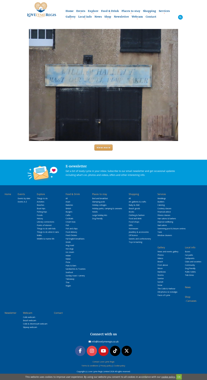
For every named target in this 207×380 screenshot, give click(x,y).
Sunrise (160, 278)
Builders (160, 201)
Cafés (68, 215)
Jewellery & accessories (139, 232)
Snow (159, 285)
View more (103, 147)
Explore (93, 11)
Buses (187, 251)
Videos (160, 258)
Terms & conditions (89, 365)
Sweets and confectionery (140, 238)
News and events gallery (167, 251)
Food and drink (135, 218)
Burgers (69, 211)
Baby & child (134, 205)
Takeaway (70, 279)
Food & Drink (110, 11)
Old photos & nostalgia (167, 292)
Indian (68, 255)
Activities (40, 201)
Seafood (69, 272)
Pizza (68, 262)
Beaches (40, 205)
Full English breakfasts (75, 238)
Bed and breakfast (100, 198)
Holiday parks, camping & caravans (107, 208)
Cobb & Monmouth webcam (35, 323)
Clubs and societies (193, 261)
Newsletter (121, 16)
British (68, 208)
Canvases (191, 300)
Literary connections (45, 222)
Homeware (133, 228)
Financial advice (164, 211)
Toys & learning (135, 242)
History (40, 218)
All (67, 198)
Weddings (161, 198)
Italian (68, 259)
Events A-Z (22, 201)
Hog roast (70, 245)
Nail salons (162, 225)
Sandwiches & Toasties (76, 269)
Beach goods (134, 208)
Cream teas (71, 222)
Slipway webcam (30, 327)
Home (70, 11)
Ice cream (70, 252)
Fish (67, 225)
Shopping (149, 11)
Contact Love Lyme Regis (103, 361)
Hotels (95, 211)
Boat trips (41, 208)
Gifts (131, 225)
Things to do (42, 198)
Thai (67, 282)
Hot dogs (70, 249)
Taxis (159, 232)
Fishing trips (42, 211)
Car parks (189, 255)
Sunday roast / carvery (75, 275)
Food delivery (71, 232)
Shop (107, 17)
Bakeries (69, 205)
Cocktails (69, 218)
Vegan (68, 285)
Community (190, 265)
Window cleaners (164, 235)
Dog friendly (97, 218)
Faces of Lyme (163, 295)
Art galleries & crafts (137, 201)
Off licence (133, 235)
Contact (151, 16)
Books (131, 211)
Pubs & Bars (71, 265)
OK (179, 376)
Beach (160, 261)
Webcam (137, 17)
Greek (68, 242)
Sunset (160, 282)
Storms (160, 275)
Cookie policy (119, 365)
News (98, 16)
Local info (85, 17)
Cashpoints (189, 258)
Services (164, 11)
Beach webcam (29, 320)
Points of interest (44, 225)
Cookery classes (164, 208)
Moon (160, 268)
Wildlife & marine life (45, 238)
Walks (39, 235)
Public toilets (190, 272)
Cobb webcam (29, 317)
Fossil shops (134, 222)
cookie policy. (168, 376)
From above (162, 265)
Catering (161, 205)
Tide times (189, 275)
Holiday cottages (99, 205)
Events (80, 11)
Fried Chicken (71, 235)
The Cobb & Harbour (166, 288)
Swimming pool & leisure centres (171, 228)
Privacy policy (106, 365)
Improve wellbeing (165, 222)
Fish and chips (72, 228)
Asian (68, 201)
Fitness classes (163, 215)
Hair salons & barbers (166, 218)
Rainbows (161, 272)
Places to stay (131, 11)
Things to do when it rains (48, 232)
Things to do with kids (46, 228)
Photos (160, 255)
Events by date (24, 198)
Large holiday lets (99, 215)
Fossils (40, 215)
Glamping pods (98, 201)
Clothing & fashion (137, 215)
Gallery (71, 17)
